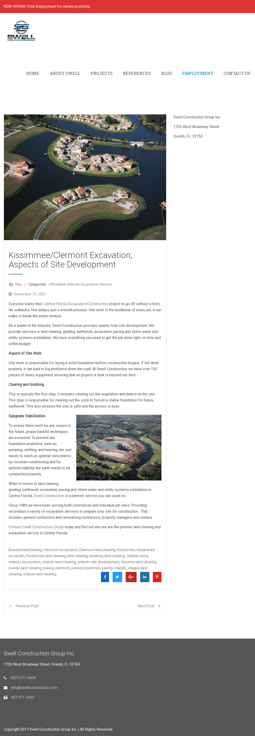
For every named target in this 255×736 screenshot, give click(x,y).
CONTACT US (237, 73)
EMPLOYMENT (197, 73)
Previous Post (24, 606)
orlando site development (98, 562)
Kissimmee (126, 550)
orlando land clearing (59, 562)
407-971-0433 (19, 697)
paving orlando (114, 568)
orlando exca (137, 556)
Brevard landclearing (25, 550)
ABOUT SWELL (65, 73)
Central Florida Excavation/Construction (76, 304)
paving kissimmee (85, 568)
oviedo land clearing (25, 568)
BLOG (166, 73)
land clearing (77, 556)
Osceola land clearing (138, 562)
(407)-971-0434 (20, 678)
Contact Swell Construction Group (36, 527)
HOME (33, 73)
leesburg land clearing (107, 556)
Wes (18, 284)
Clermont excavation (60, 550)
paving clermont (56, 568)
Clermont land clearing (97, 550)
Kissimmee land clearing (46, 556)
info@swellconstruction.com (31, 687)
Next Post (149, 606)
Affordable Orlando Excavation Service (80, 284)
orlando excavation (24, 562)
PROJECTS (102, 73)
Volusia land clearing (39, 574)
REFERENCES (137, 73)
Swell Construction (49, 496)
